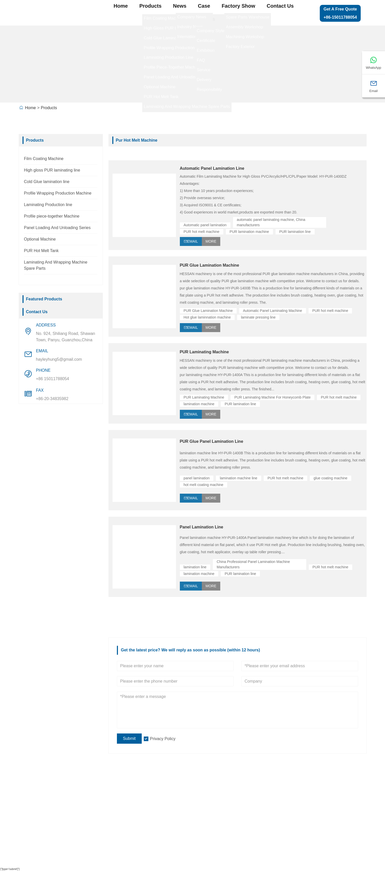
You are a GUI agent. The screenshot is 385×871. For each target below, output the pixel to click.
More (211, 241)
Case (204, 6)
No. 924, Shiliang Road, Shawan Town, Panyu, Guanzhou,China (65, 336)
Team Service (36, 806)
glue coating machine (330, 478)
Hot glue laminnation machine (207, 317)
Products (150, 6)
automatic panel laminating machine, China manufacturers (271, 222)
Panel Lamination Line (201, 527)
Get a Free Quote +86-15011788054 (340, 13)
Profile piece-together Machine (52, 216)
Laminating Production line (48, 204)
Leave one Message (308, 806)
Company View (114, 806)
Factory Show (238, 6)
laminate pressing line (258, 317)
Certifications (36, 827)
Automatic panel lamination (205, 225)
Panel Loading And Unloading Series (57, 227)
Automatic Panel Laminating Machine (272, 311)
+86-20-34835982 (52, 399)
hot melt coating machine (204, 485)
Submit (129, 738)
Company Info (113, 795)
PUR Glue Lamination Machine (209, 265)
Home (121, 6)
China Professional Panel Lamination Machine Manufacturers (254, 564)
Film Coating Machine (44, 158)
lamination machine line (238, 478)
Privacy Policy (162, 739)
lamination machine (199, 404)
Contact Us (280, 6)
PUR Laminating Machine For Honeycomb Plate (272, 397)
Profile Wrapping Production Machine (58, 193)
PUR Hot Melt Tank (41, 250)
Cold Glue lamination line (47, 181)
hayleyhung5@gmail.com (59, 359)
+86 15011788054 (52, 379)
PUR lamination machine (249, 232)
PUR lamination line (295, 232)
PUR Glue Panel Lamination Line (211, 441)
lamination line (195, 567)
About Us (203, 19)
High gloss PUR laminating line (52, 170)
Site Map (297, 795)
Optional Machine (40, 239)
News (179, 6)
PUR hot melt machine (201, 232)
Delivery (31, 795)
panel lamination (197, 478)
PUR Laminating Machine (204, 352)
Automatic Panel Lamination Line (212, 168)
